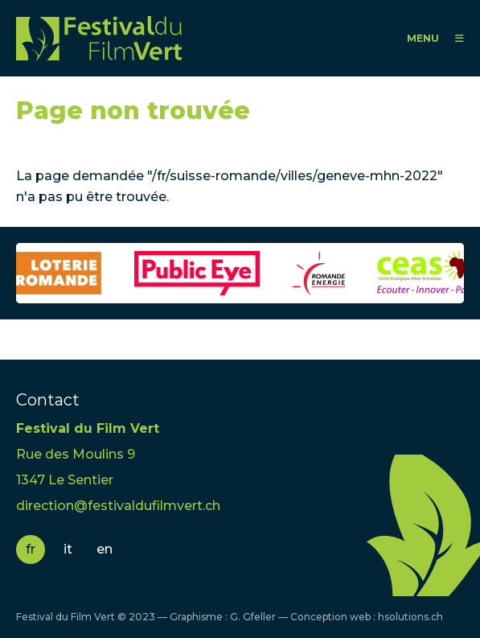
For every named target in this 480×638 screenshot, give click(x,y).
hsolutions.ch (410, 617)
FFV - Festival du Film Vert (99, 38)
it (68, 549)
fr (30, 549)
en (104, 549)
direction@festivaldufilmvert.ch (118, 505)
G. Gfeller (253, 617)
